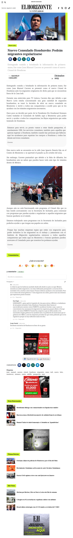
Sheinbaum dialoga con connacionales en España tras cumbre (37, 408)
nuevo (56, 372)
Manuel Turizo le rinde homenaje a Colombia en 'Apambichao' (38, 422)
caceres (19, 372)
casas (47, 372)
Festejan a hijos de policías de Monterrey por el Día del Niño (37, 461)
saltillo (29, 374)
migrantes (40, 372)
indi (51, 372)
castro (24, 374)
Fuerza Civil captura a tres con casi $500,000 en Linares (35, 475)
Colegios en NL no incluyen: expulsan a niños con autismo (36, 500)
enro (43, 374)
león (61, 372)
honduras (32, 372)
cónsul (26, 372)
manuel (13, 372)
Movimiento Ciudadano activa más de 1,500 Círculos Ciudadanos (38, 468)
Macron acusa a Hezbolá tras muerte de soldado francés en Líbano (39, 415)
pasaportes (36, 374)
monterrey (10, 374)
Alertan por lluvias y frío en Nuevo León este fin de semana (37, 492)
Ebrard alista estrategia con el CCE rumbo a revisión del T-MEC (38, 507)
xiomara (17, 374)
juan (8, 372)
